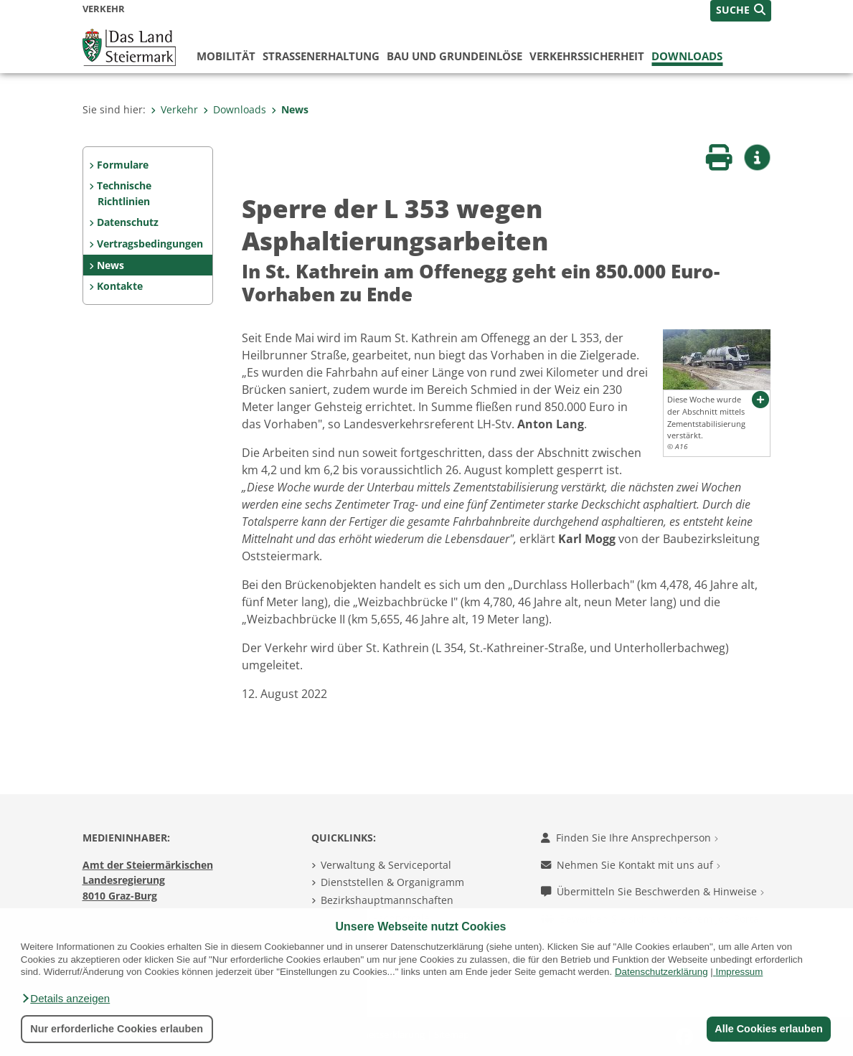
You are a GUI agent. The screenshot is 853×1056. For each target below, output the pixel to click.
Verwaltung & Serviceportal (386, 865)
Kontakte (120, 286)
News (289, 109)
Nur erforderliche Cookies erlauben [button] (116, 1028)
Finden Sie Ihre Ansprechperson (629, 837)
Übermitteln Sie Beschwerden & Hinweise (652, 891)
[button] (65, 998)
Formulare (123, 164)
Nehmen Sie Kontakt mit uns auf (630, 865)
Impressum (739, 971)
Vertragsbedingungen (150, 243)
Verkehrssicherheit (586, 56)
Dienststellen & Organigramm (392, 882)
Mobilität (226, 56)
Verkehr (174, 109)
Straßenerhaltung (321, 56)
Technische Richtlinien (124, 193)
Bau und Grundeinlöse (454, 56)
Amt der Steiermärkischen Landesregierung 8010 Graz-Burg (148, 880)
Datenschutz (128, 222)
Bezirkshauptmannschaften (387, 900)
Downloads (686, 56)
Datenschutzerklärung (661, 971)
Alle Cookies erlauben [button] (768, 1028)
